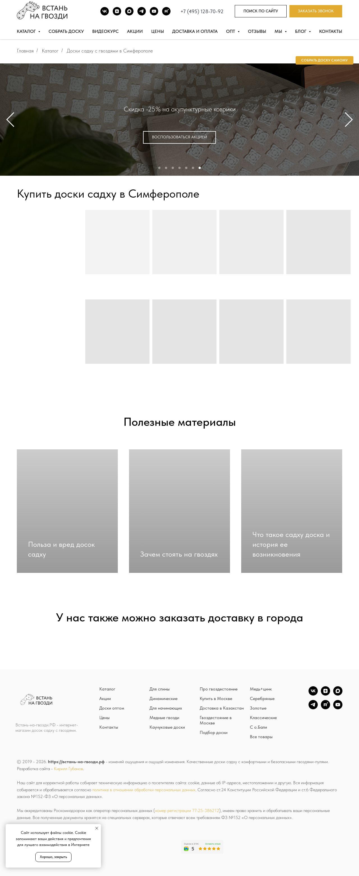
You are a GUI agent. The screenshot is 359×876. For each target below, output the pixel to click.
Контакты (330, 31)
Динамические (163, 698)
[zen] (325, 694)
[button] (315, 11)
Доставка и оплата (195, 31)
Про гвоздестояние (219, 689)
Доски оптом (111, 708)
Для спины (159, 689)
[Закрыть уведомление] (97, 828)
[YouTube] (337, 707)
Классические (263, 717)
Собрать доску (66, 31)
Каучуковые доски (167, 727)
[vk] (313, 694)
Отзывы (257, 31)
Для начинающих (165, 708)
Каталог (50, 51)
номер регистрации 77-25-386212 (187, 810)
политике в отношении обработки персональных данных (143, 789)
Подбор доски (213, 732)
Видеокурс (105, 31)
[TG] (141, 11)
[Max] (129, 11)
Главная (25, 51)
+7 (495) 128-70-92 (202, 11)
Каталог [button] (27, 31)
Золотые (258, 708)
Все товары (261, 736)
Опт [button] (231, 31)
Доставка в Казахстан (222, 708)
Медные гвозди (164, 717)
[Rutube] (166, 11)
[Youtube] (154, 11)
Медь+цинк (261, 689)
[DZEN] (117, 11)
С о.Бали (258, 727)
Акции (135, 31)
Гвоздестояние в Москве (216, 720)
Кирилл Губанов (68, 768)
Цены (157, 31)
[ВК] (104, 11)
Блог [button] (301, 31)
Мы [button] (279, 31)
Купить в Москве (216, 698)
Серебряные (262, 698)
